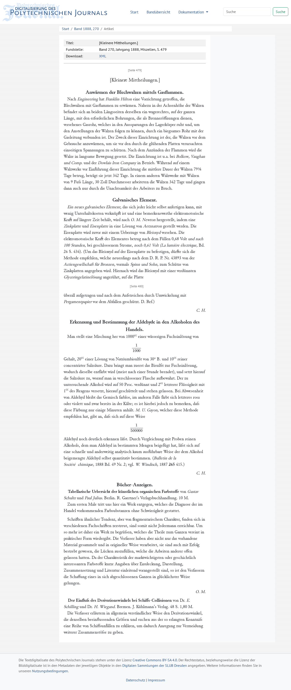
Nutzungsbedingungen (50, 671)
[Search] (247, 11)
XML (102, 56)
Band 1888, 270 (86, 28)
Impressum (156, 680)
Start (134, 12)
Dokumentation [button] (191, 12)
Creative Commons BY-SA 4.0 (155, 660)
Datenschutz (135, 680)
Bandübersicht (158, 12)
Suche (280, 11)
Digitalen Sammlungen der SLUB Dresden (154, 665)
